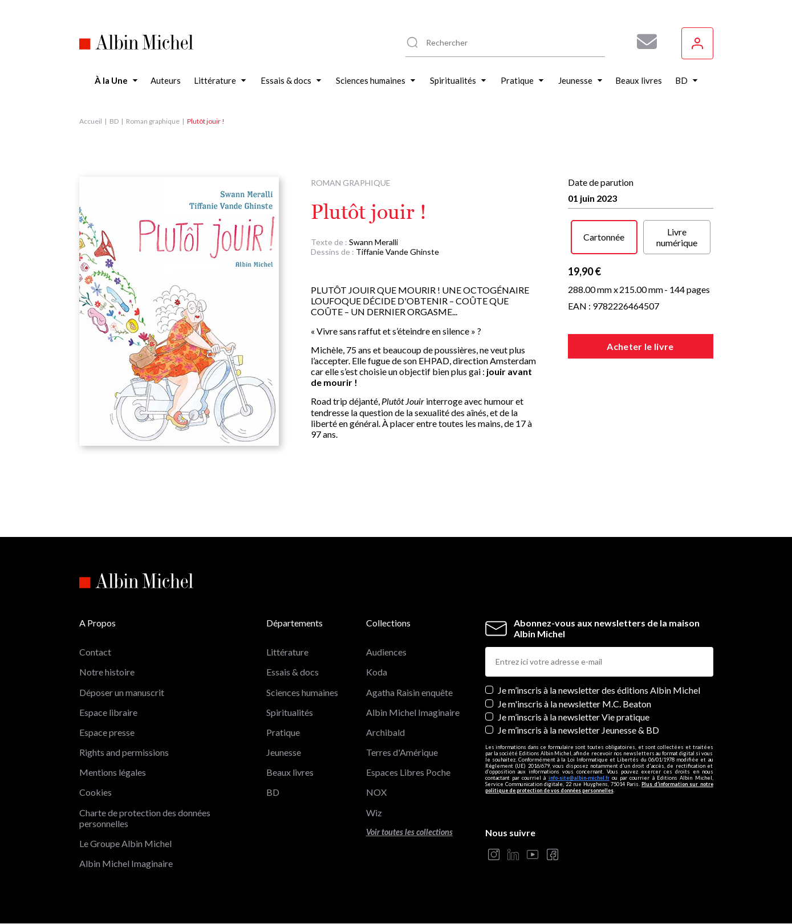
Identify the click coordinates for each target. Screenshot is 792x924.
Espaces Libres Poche (408, 772)
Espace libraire (108, 712)
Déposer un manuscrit (121, 692)
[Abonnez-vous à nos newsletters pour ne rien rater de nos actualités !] (642, 41)
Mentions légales (112, 772)
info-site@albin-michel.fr (579, 778)
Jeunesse (283, 752)
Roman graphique (153, 121)
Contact (95, 651)
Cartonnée (603, 236)
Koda (376, 671)
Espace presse (107, 732)
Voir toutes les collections (409, 832)
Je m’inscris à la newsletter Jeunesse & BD (578, 729)
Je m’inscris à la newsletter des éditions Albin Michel (599, 690)
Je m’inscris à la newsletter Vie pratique (573, 716)
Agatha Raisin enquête (409, 692)
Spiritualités (289, 712)
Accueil (90, 121)
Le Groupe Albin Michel (125, 843)
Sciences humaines (302, 692)
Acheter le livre (640, 346)
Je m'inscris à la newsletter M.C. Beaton (574, 703)
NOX (376, 792)
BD (114, 121)
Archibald (385, 732)
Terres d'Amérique (402, 752)
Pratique (283, 732)
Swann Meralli (373, 242)
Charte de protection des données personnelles (144, 818)
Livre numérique (676, 237)
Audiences (386, 651)
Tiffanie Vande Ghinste (397, 252)
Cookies (95, 792)
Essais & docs (292, 671)
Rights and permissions (124, 752)
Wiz (374, 812)
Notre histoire (107, 671)
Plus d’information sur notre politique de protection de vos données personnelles (599, 787)
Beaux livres (290, 772)
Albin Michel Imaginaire (126, 863)
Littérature (287, 651)
